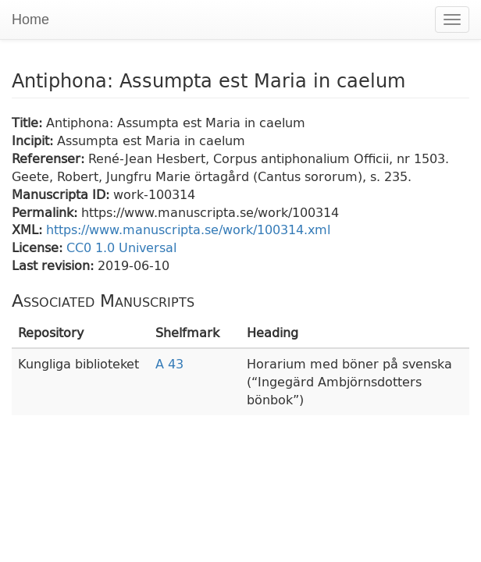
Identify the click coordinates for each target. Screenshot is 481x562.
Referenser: (50, 158)
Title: (29, 122)
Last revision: (55, 265)
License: (39, 247)
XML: (29, 229)
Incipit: (34, 140)
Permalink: (46, 212)
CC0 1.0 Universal (121, 247)
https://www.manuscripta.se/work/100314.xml (188, 229)
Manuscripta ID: (62, 194)
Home (30, 19)
